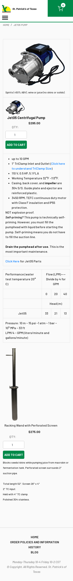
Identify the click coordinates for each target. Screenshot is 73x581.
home (6, 24)
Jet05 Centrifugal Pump (26, 118)
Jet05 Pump (20, 24)
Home (35, 537)
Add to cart (16, 144)
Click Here (12, 261)
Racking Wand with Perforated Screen (31, 425)
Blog (34, 552)
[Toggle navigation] (5, 18)
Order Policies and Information (34, 542)
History (34, 547)
